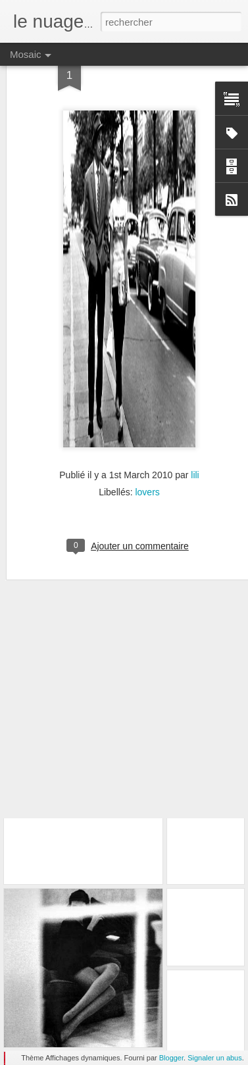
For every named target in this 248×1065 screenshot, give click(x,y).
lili (195, 436)
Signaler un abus (214, 1058)
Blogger (171, 1058)
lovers (147, 453)
